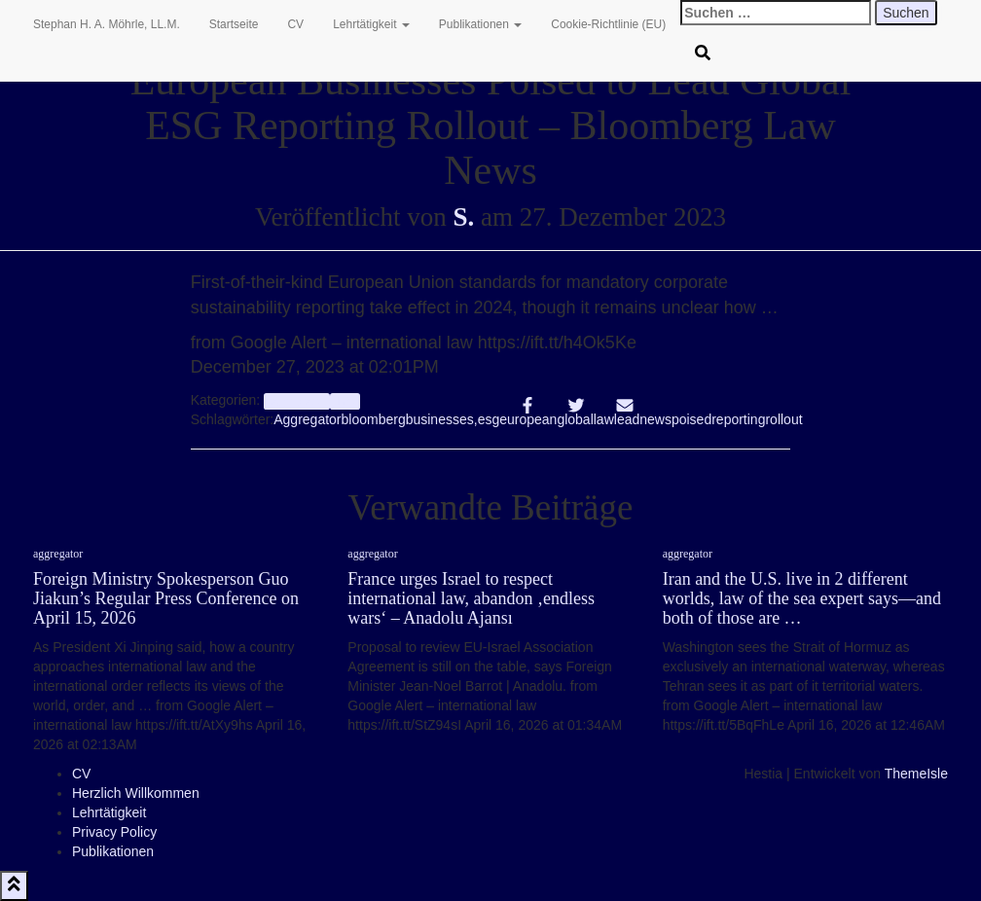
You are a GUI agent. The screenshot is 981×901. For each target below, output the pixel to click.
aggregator (296, 401)
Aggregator (307, 419)
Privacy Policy (114, 832)
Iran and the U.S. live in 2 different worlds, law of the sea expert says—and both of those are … (802, 598)
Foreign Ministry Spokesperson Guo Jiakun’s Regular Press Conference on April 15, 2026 (166, 598)
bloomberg (374, 419)
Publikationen (480, 24)
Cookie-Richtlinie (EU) (608, 24)
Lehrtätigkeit (371, 24)
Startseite (234, 24)
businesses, (442, 419)
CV (295, 24)
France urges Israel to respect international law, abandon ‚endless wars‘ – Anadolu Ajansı (471, 598)
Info (345, 401)
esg (489, 419)
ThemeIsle (916, 773)
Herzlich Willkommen (136, 793)
